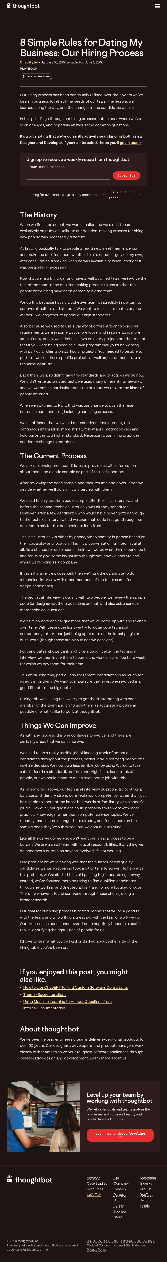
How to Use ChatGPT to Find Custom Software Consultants (75, 987)
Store (118, 1217)
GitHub (145, 1189)
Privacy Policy (96, 1249)
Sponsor (120, 1211)
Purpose (120, 1195)
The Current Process (53, 455)
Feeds (145, 1206)
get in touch (130, 143)
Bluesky (146, 1183)
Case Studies (97, 1183)
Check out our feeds (118, 195)
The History (38, 214)
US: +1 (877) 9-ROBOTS (102, 1241)
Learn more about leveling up (120, 1135)
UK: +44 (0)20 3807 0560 (138, 1241)
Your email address (47, 167)
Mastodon (148, 1178)
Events (119, 1206)
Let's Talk (94, 1195)
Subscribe (126, 175)
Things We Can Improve (58, 725)
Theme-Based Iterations (44, 995)
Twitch (145, 1200)
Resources (95, 1189)
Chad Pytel (29, 62)
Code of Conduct (99, 1245)
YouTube (146, 1195)
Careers (120, 1189)
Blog (117, 1200)
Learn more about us (108, 1058)
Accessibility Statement (130, 1245)
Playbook (28, 69)
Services (93, 1178)
